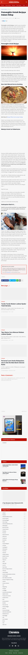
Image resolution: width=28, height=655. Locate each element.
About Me (15, 652)
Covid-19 (14, 565)
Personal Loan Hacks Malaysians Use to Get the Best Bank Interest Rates (12, 362)
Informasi (14, 570)
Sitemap (10, 652)
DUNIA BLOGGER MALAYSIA (14, 523)
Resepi (13, 5)
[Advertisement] (14, 142)
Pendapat (14, 588)
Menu (1, 2)
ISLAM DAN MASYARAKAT (14, 592)
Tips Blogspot (14, 547)
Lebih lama (24, 411)
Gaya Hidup (8, 5)
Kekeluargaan (14, 525)
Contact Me (20, 652)
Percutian (14, 532)
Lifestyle (9, 9)
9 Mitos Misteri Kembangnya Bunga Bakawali (10, 480)
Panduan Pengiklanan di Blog (14, 579)
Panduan (14, 514)
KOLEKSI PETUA (14, 597)
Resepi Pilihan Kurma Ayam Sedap (15, 117)
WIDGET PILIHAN (14, 556)
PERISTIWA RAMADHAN (14, 612)
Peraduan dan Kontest (14, 595)
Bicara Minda (14, 558)
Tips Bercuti (14, 538)
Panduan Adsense (14, 583)
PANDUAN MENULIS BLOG (14, 516)
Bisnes (14, 621)
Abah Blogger (14, 615)
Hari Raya (14, 545)
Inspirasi (14, 581)
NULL (14, 599)
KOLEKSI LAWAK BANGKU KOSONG (14, 574)
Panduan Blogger (14, 606)
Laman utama (4, 9)
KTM (14, 617)
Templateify (16, 650)
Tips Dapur (18, 5)
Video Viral (14, 624)
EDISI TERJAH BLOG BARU (14, 577)
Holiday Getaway (14, 554)
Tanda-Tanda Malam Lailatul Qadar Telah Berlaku (13, 305)
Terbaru (3, 411)
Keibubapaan (14, 549)
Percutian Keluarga (14, 610)
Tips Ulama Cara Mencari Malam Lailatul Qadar (12, 333)
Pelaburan (14, 559)
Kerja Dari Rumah (14, 534)
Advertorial (14, 536)
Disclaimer (8, 272)
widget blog (14, 586)
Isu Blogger (14, 590)
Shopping (14, 531)
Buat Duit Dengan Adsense (14, 568)
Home (2, 5)
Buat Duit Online (14, 527)
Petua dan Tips (14, 604)
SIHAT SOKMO (14, 619)
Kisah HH (14, 608)
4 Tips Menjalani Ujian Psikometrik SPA (12, 503)
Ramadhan (14, 540)
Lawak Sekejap (14, 572)
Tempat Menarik (14, 529)
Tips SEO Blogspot (14, 543)
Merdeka (14, 603)
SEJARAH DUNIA (14, 594)
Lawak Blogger (14, 576)
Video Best (14, 563)
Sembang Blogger (14, 520)
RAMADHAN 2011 (14, 613)
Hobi (24, 5)
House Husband (14, 518)
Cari (26, 2)
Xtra (14, 585)
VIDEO (14, 561)
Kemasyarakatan (14, 601)
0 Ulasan (18, 18)
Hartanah (14, 552)
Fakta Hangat (14, 522)
